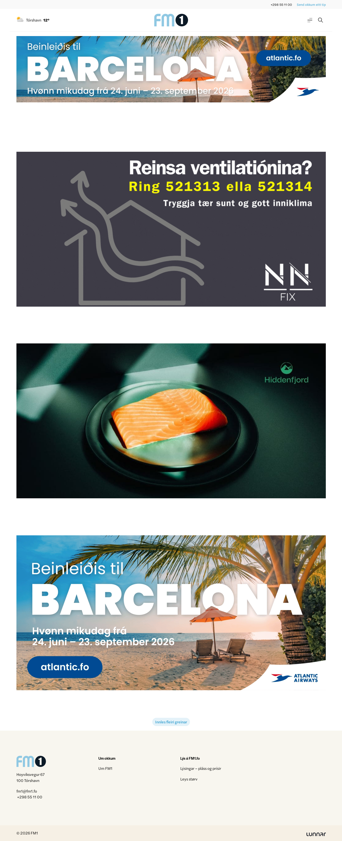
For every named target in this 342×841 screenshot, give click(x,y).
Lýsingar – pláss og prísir (200, 768)
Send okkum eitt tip (311, 4)
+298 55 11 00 (281, 4)
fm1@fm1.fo (26, 791)
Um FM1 (105, 768)
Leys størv (188, 779)
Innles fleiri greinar (171, 722)
